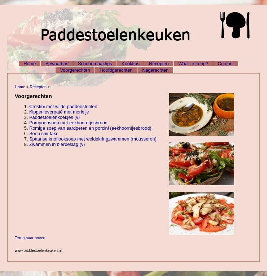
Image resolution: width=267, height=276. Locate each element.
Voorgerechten (75, 70)
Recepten (159, 63)
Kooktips (130, 63)
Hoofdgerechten (116, 70)
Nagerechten (155, 70)
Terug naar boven (30, 238)
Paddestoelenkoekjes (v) (54, 117)
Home (29, 63)
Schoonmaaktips (95, 63)
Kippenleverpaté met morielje (59, 112)
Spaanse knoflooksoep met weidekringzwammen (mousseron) (93, 139)
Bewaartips (56, 63)
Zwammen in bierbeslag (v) (57, 144)
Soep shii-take (43, 133)
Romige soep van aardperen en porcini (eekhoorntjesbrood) (90, 128)
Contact (226, 63)
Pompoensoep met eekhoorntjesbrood (68, 122)
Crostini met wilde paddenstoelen (63, 106)
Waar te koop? (193, 63)
